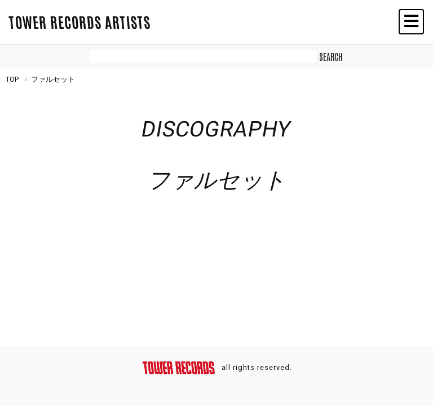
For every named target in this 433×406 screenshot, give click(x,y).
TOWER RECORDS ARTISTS (79, 21)
